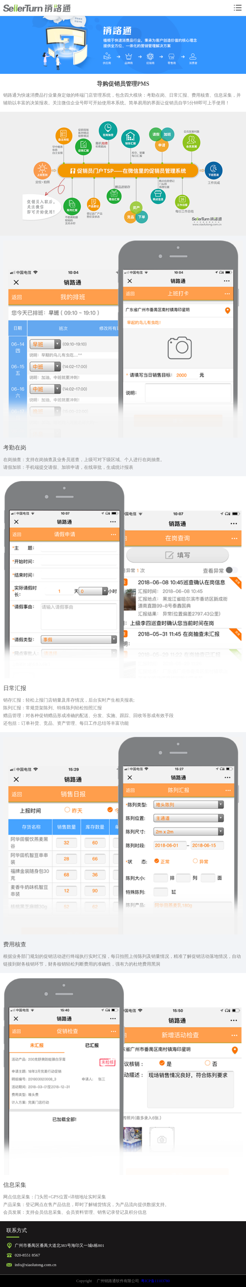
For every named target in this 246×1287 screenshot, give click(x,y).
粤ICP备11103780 (155, 1281)
